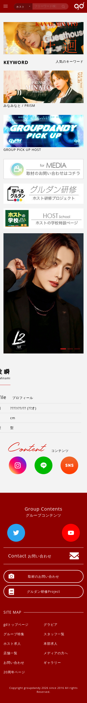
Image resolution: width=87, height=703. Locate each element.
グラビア (51, 624)
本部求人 (51, 643)
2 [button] (69, 350)
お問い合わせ (13, 662)
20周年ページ (14, 672)
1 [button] (62, 350)
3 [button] (76, 350)
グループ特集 (13, 634)
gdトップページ (16, 624)
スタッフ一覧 (54, 634)
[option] (43, 293)
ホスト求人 (12, 643)
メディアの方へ (56, 653)
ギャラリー (52, 662)
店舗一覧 (10, 653)
